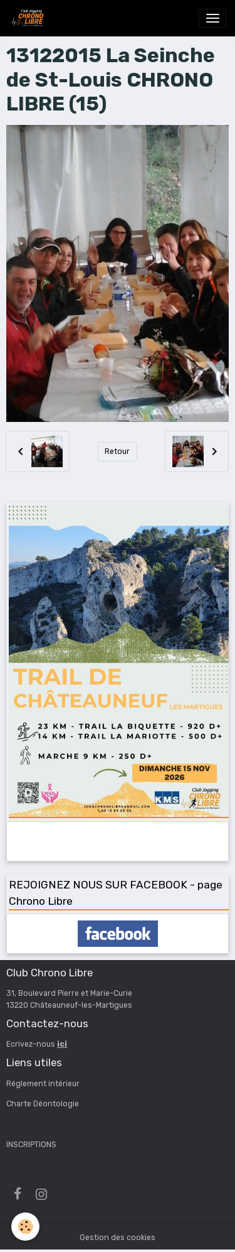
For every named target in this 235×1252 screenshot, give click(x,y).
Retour (117, 451)
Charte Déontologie (42, 1103)
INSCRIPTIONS (31, 1144)
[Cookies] (25, 1226)
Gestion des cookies (117, 1237)
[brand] (29, 18)
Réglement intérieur (43, 1083)
